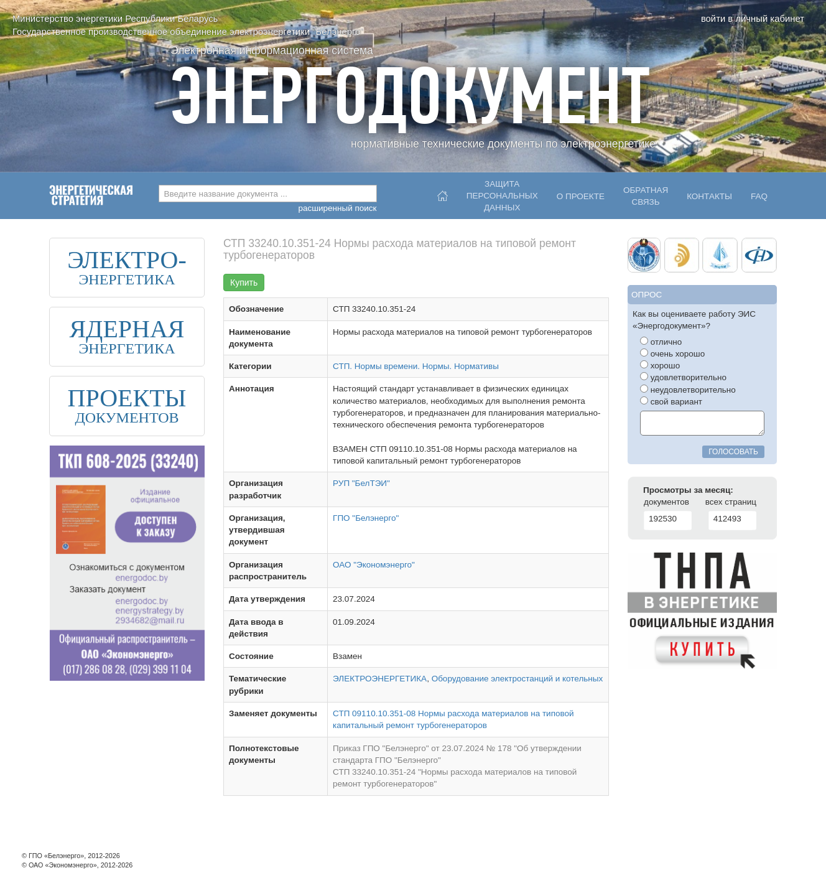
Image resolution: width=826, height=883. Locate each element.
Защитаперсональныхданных (502, 193)
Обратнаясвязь (645, 196)
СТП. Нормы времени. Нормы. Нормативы (416, 366)
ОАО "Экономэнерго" (374, 564)
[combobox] (268, 193)
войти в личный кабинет (752, 19)
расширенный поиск (337, 208)
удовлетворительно (683, 377)
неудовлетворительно (688, 390)
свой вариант (671, 401)
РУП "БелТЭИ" (361, 483)
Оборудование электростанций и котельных (517, 678)
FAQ (759, 196)
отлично (661, 342)
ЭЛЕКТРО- (127, 260)
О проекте (581, 196)
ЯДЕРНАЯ (126, 329)
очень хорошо (672, 353)
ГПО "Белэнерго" (366, 518)
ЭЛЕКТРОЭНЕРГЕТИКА (380, 678)
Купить (244, 282)
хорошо (660, 365)
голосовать (733, 451)
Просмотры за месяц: (688, 490)
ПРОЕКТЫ (127, 398)
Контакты (709, 196)
